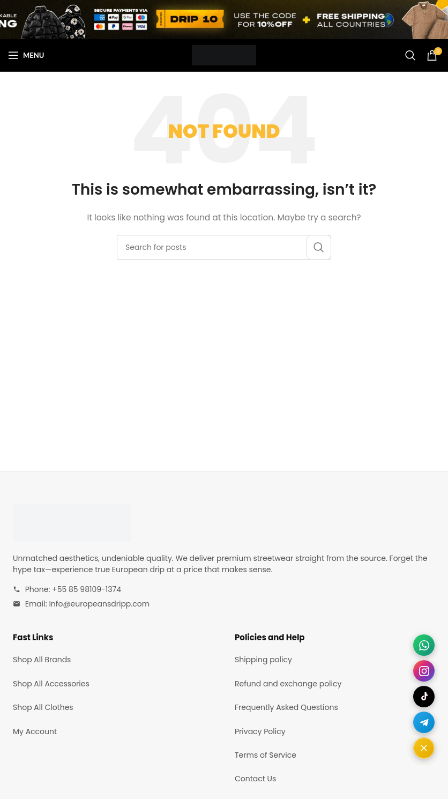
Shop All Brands (42, 659)
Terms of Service (265, 755)
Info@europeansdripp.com (99, 603)
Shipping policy (263, 659)
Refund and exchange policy (288, 683)
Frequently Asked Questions (286, 707)
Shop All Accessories (51, 683)
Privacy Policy (260, 731)
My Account (35, 731)
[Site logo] (224, 54)
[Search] (410, 55)
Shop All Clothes (43, 707)
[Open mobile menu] (26, 55)
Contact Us (255, 778)
